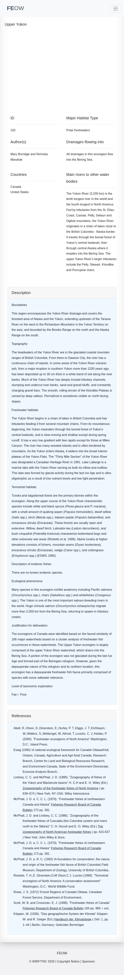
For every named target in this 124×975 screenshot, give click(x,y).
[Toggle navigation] (115, 8)
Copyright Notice (68, 961)
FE (15, 8)
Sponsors (88, 961)
